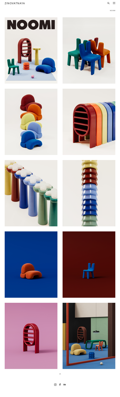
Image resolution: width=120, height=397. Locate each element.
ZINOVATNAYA (15, 3)
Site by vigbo (60, 391)
